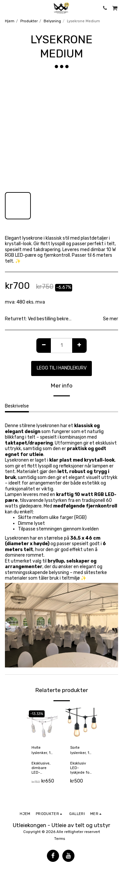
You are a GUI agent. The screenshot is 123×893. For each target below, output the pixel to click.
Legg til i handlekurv (62, 368)
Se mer (110, 319)
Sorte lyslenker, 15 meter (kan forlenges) (80, 750)
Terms (59, 839)
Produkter (29, 21)
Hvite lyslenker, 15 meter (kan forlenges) (41, 750)
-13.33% (36, 714)
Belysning (52, 21)
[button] (7, 8)
